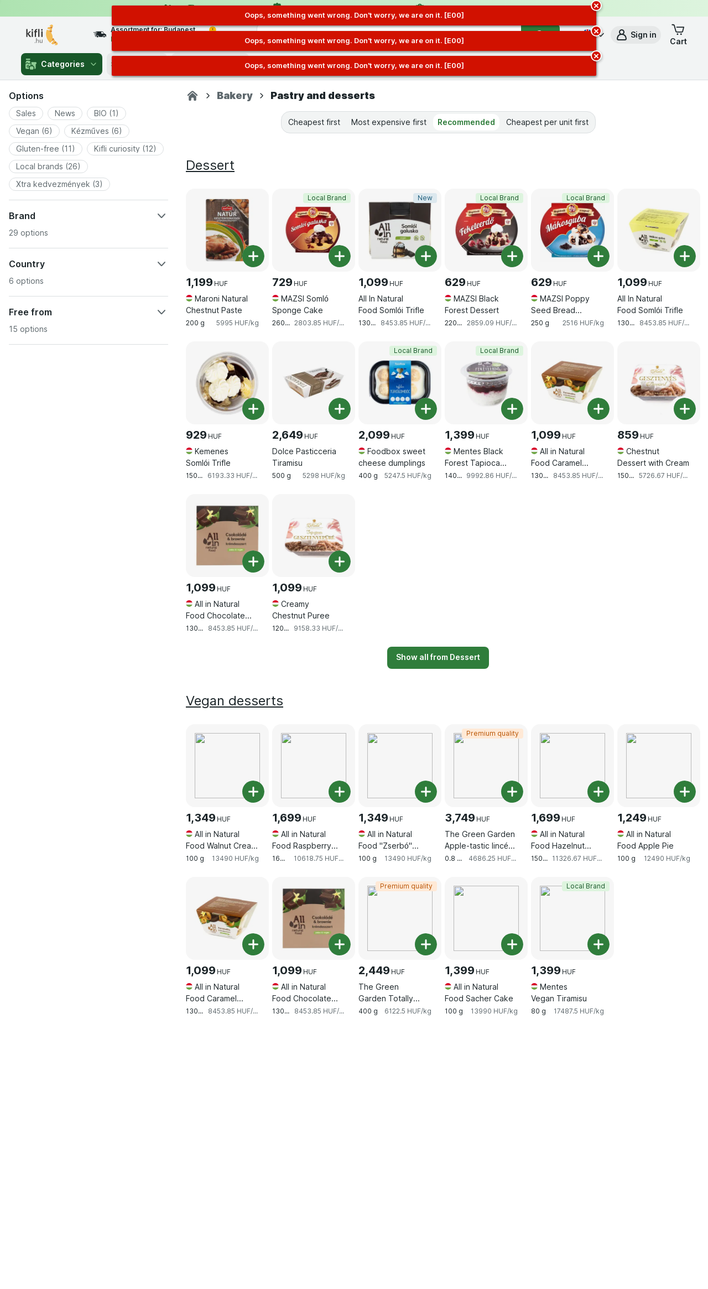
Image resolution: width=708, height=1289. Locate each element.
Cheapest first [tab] (314, 122)
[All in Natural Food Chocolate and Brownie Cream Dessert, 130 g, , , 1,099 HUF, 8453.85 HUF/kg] (227, 535)
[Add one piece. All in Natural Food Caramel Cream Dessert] (598, 409)
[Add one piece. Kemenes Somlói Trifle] (253, 409)
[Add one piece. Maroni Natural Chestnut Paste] (253, 256)
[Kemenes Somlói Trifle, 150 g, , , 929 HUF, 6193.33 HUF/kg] (227, 382)
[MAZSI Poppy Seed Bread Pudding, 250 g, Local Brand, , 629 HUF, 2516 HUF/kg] (572, 230)
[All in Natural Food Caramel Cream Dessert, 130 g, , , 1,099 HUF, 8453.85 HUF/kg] (572, 382)
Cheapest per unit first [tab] (547, 122)
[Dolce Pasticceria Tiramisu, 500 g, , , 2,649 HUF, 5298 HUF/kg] (313, 382)
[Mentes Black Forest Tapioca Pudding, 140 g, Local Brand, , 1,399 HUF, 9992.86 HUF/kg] (486, 382)
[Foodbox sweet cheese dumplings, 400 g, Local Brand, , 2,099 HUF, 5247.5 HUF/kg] (399, 382)
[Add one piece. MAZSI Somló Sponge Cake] (340, 256)
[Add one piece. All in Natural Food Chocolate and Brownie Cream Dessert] (253, 561)
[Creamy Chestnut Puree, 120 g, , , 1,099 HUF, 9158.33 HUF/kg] (313, 535)
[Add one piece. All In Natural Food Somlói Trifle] (426, 256)
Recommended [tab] (466, 122)
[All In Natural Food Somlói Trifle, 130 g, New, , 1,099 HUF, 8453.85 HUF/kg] (399, 230)
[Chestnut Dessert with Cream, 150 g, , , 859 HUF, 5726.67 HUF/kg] (658, 382)
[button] (636, 35)
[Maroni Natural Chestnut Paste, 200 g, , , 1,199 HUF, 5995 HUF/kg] (227, 230)
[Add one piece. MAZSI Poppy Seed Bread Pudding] (598, 256)
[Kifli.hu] (192, 95)
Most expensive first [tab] (388, 122)
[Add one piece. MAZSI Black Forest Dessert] (512, 256)
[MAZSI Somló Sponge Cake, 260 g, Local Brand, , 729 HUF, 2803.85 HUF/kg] (313, 230)
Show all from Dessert (438, 657)
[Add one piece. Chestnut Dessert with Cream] (685, 409)
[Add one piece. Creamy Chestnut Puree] (340, 561)
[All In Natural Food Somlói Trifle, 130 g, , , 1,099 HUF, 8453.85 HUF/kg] (658, 230)
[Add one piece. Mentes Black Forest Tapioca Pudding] (512, 409)
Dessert (210, 165)
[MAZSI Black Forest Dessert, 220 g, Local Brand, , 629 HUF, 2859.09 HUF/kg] (486, 230)
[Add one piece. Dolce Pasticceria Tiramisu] (340, 409)
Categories (61, 64)
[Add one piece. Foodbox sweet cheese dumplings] (426, 409)
